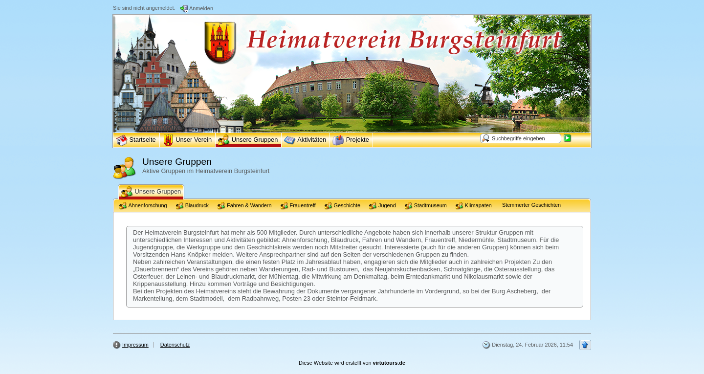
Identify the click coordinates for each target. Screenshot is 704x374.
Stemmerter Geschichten (531, 205)
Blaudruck (192, 206)
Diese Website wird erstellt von (352, 363)
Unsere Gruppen (151, 192)
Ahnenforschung (143, 206)
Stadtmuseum (426, 206)
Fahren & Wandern (245, 206)
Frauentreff (298, 206)
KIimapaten (474, 206)
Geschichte (342, 206)
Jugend (382, 206)
